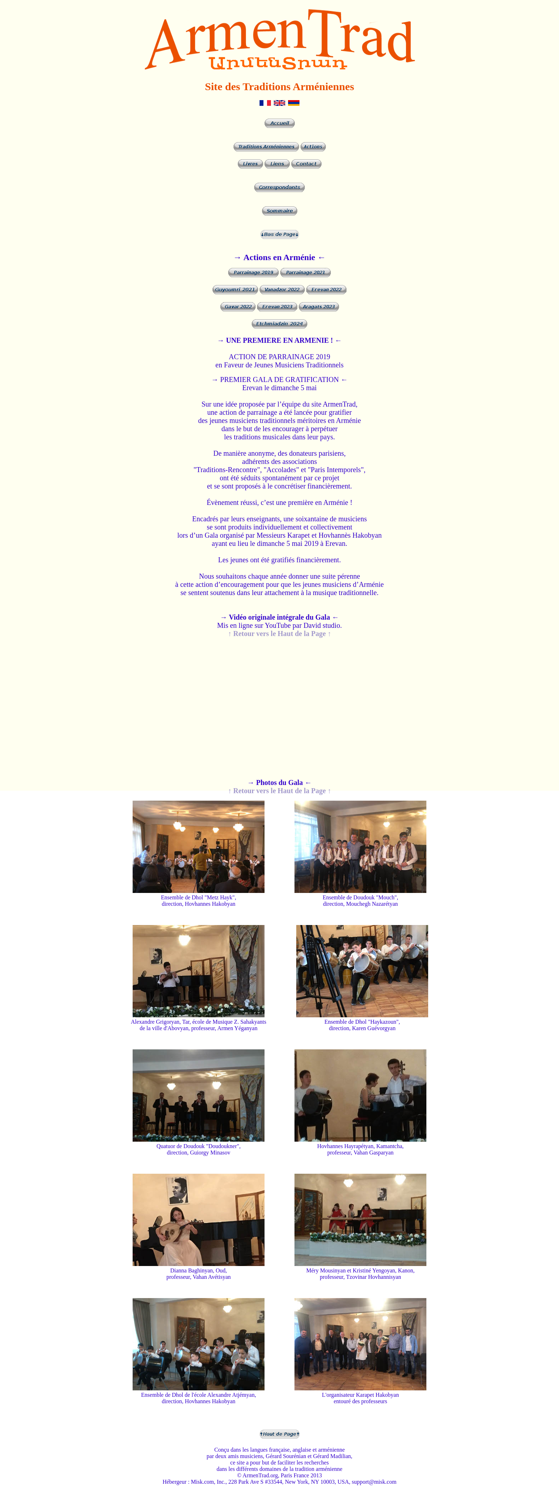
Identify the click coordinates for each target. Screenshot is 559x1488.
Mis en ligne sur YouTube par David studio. (279, 621)
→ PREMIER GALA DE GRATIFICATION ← (279, 379)
